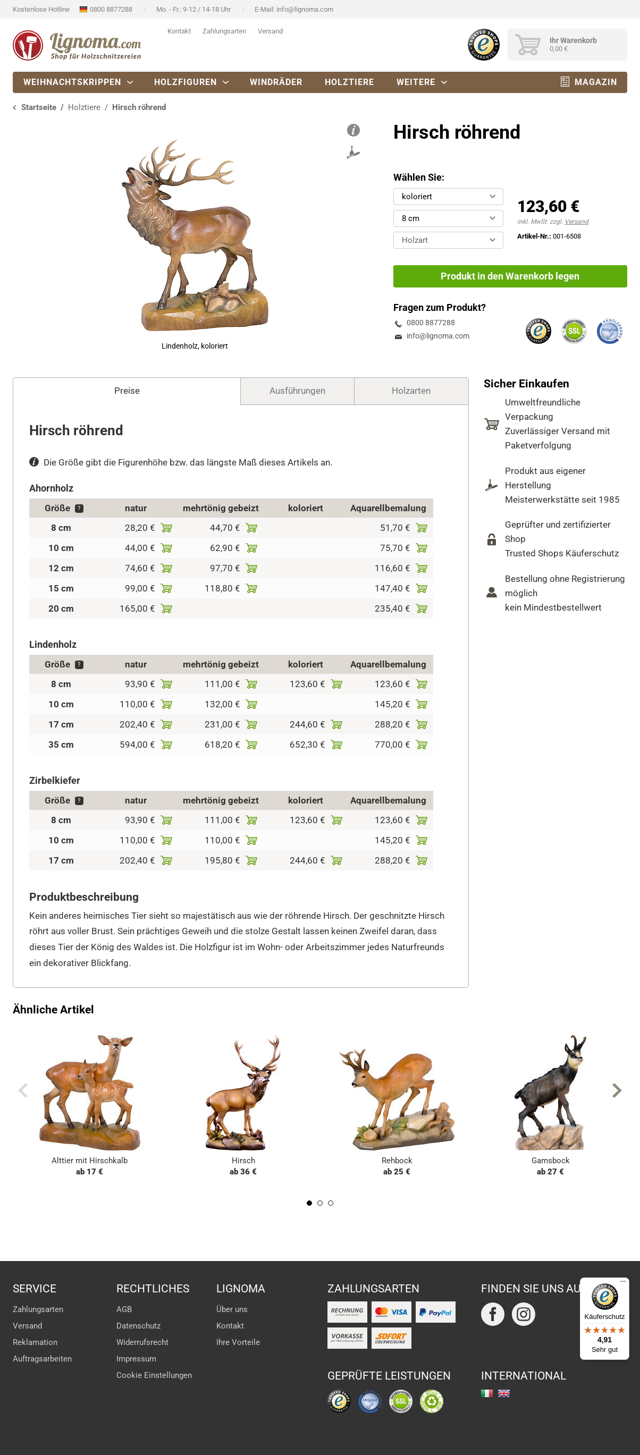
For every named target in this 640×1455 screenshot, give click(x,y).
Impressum (136, 1359)
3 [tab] (330, 1203)
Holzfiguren (185, 82)
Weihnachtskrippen (72, 82)
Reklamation (35, 1342)
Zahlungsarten (224, 31)
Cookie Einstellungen (154, 1375)
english (504, 1393)
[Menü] (623, 1284)
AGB (124, 1309)
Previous (23, 1090)
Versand (270, 31)
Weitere (416, 82)
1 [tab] (309, 1203)
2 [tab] (320, 1203)
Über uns (232, 1309)
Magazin (596, 82)
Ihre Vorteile (238, 1342)
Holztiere (349, 82)
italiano (487, 1393)
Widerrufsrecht (142, 1342)
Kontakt (179, 31)
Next (617, 1090)
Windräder (276, 82)
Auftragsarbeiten (42, 1359)
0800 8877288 (111, 9)
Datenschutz (138, 1326)
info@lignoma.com (304, 9)
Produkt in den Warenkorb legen (510, 276)
